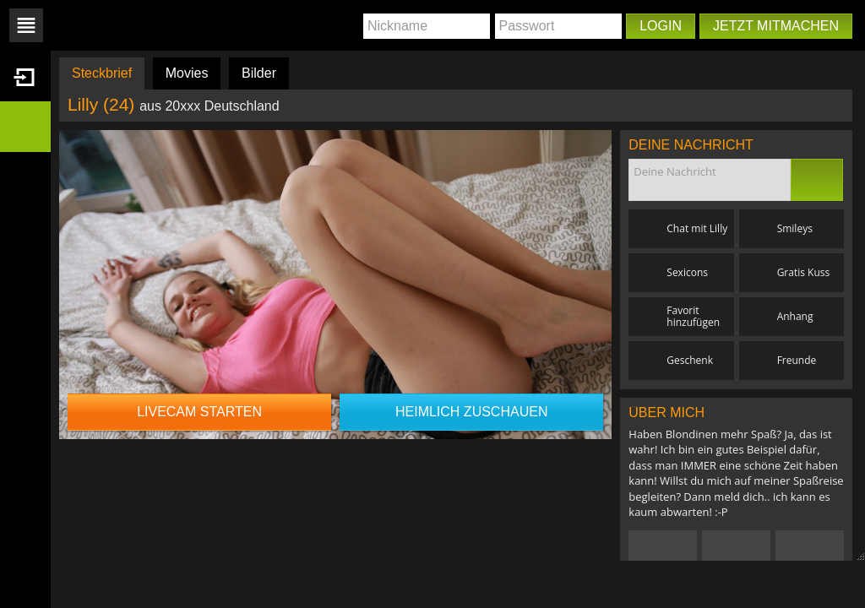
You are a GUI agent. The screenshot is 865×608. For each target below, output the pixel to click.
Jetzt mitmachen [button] (776, 26)
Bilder (259, 73)
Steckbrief (102, 73)
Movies (187, 73)
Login (660, 26)
